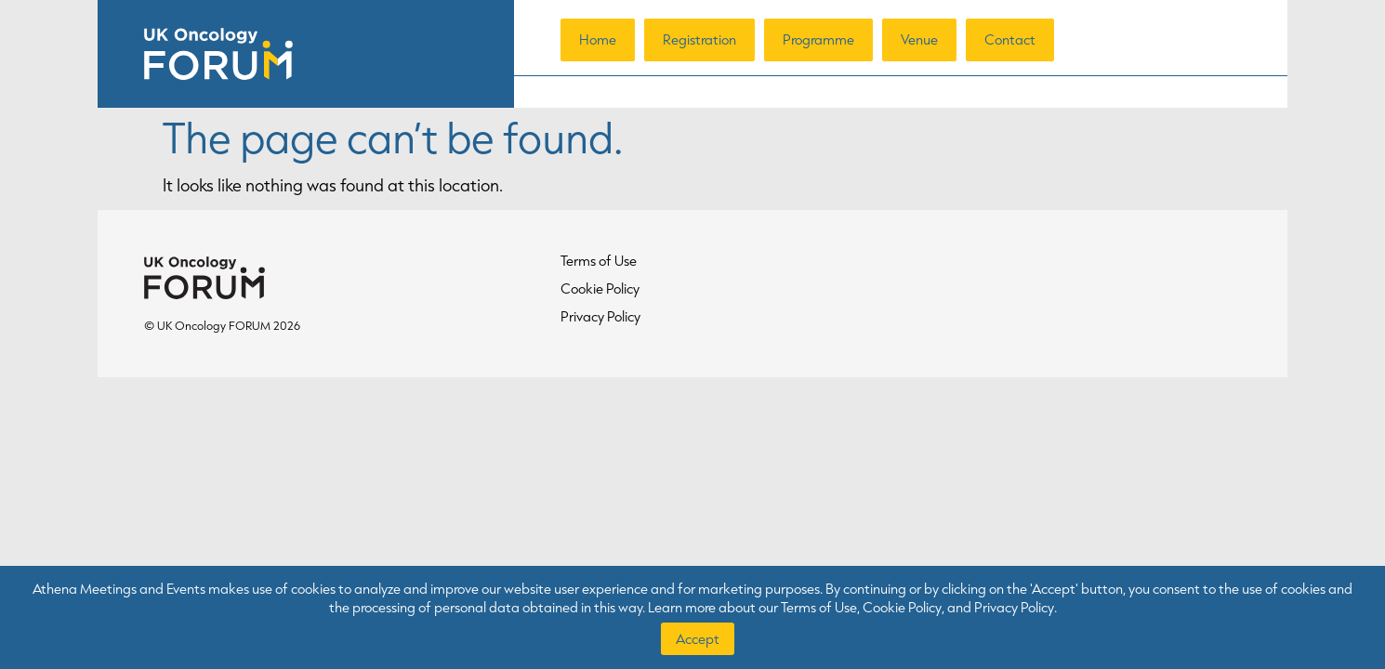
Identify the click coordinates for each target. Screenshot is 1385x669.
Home (597, 39)
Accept (697, 639)
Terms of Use (599, 260)
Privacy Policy (600, 316)
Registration (699, 39)
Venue (919, 39)
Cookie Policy (600, 288)
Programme (818, 39)
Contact (1009, 39)
